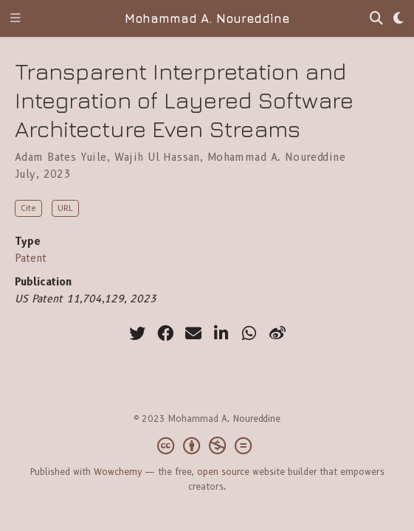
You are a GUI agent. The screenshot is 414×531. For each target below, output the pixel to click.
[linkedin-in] (221, 333)
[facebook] (165, 333)
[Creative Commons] (207, 446)
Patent (30, 258)
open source (223, 471)
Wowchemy (118, 471)
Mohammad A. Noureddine (207, 18)
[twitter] (137, 333)
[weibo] (277, 333)
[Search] (376, 18)
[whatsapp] (249, 333)
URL (65, 208)
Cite (28, 208)
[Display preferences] (398, 18)
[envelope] (193, 333)
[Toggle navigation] (15, 18)
